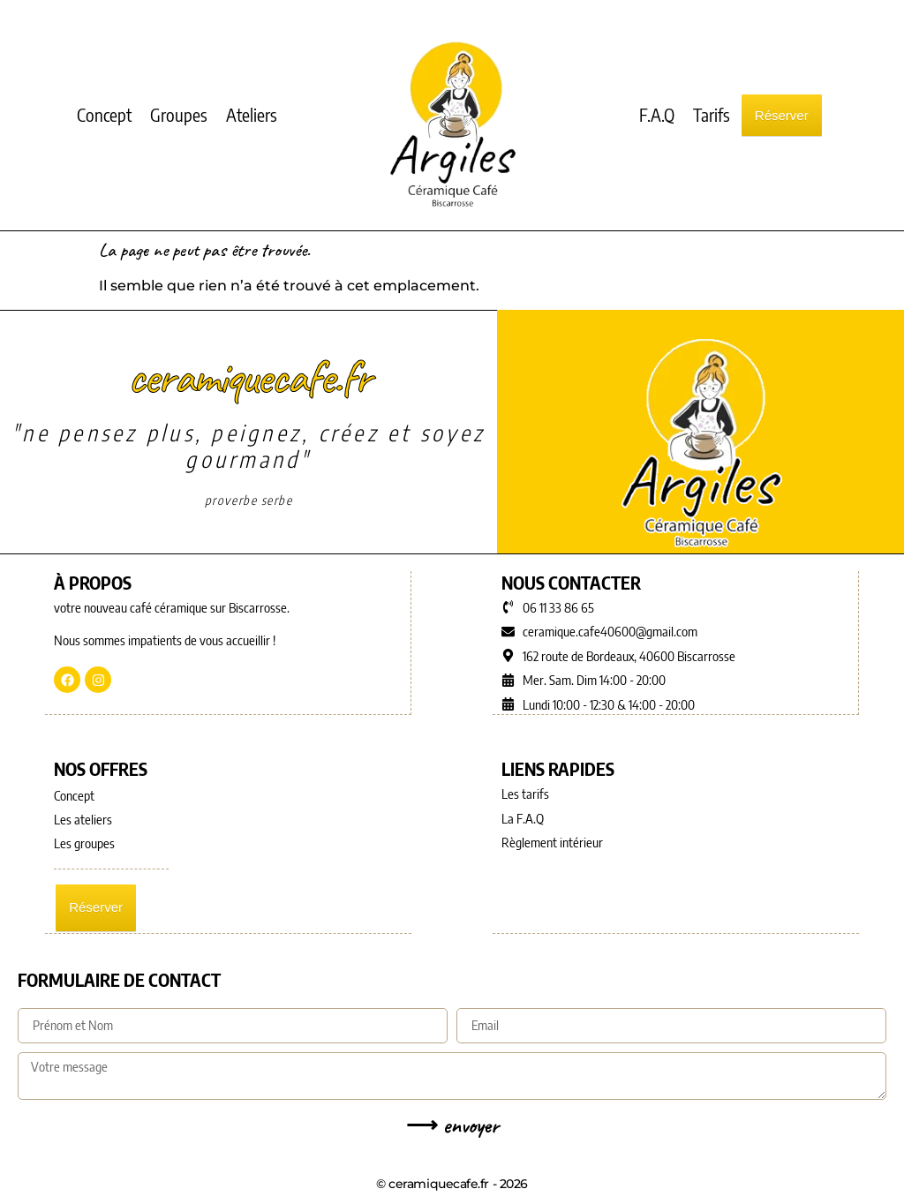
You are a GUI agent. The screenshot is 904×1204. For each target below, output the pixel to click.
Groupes (178, 114)
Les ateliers (83, 818)
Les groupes (84, 842)
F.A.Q (656, 114)
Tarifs (711, 114)
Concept (104, 114)
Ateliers (251, 114)
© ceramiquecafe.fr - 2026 (452, 1182)
